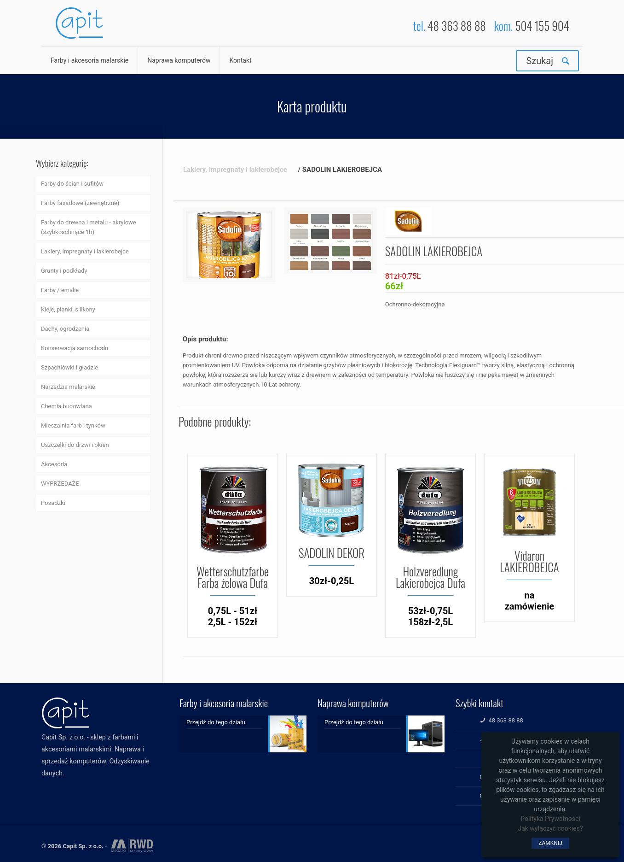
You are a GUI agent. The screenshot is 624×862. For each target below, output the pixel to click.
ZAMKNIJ (550, 843)
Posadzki (53, 502)
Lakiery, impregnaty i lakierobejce (85, 251)
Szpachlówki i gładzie (69, 367)
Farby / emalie (60, 290)
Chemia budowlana (66, 406)
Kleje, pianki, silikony (68, 309)
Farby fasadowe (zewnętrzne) (80, 202)
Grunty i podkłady (64, 270)
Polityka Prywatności (550, 818)
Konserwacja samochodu (74, 348)
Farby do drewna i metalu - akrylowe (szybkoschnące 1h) (88, 227)
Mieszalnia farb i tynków (73, 425)
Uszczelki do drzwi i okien (75, 444)
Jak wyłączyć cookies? (550, 828)
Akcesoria (54, 464)
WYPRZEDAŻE (60, 483)
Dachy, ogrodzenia (65, 328)
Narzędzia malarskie (68, 386)
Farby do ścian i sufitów (72, 183)
